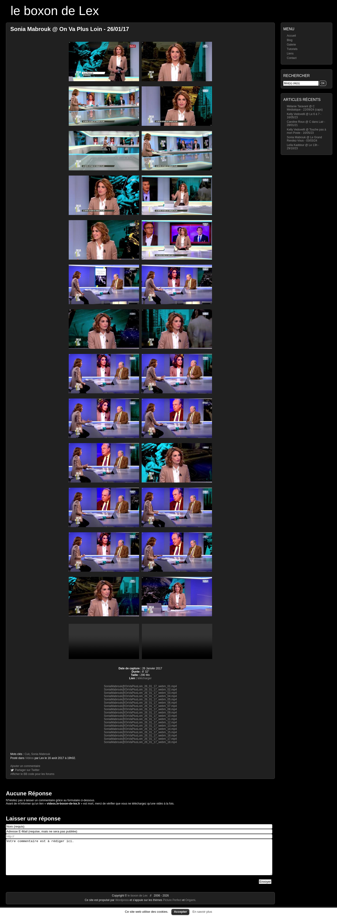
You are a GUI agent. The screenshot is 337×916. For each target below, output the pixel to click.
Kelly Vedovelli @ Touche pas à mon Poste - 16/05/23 (306, 131)
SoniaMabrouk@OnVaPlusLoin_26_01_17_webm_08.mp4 (140, 709)
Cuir (27, 754)
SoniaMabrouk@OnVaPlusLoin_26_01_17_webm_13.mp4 (140, 725)
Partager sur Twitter (27, 770)
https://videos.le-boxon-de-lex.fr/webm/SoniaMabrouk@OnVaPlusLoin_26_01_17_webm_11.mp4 (177, 641)
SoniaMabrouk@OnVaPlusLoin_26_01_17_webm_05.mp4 (140, 699)
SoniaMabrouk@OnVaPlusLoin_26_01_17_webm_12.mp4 (140, 722)
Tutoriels (292, 49)
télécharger (144, 678)
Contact (291, 58)
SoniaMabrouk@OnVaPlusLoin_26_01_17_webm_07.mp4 (140, 706)
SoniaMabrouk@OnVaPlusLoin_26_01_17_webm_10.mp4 (140, 715)
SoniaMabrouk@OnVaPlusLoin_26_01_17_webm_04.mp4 (140, 696)
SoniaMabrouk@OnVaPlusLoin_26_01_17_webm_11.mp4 (140, 719)
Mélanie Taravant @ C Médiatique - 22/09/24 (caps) (305, 108)
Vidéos (29, 758)
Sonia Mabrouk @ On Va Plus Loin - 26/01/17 (69, 29)
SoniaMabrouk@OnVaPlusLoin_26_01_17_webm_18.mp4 (140, 742)
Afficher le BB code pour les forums (32, 774)
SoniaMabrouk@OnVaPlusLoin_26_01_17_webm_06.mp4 (140, 702)
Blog (289, 40)
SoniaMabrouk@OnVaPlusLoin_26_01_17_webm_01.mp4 (140, 686)
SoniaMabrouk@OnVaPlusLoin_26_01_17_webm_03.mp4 (140, 692)
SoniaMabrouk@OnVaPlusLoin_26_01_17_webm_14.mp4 (140, 729)
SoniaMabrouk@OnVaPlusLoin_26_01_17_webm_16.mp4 (140, 735)
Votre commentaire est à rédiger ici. (139, 860)
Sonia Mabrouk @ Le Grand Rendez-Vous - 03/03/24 (304, 139)
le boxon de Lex (55, 11)
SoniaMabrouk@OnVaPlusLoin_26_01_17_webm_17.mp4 (140, 738)
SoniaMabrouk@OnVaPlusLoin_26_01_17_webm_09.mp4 (140, 712)
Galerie (291, 44)
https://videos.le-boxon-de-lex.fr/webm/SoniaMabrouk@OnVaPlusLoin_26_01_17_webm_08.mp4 (103, 641)
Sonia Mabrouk (40, 754)
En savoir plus (202, 911)
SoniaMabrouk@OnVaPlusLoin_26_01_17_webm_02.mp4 (140, 689)
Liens (290, 53)
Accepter (180, 911)
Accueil (291, 35)
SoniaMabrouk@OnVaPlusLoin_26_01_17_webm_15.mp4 (140, 732)
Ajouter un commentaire (25, 766)
